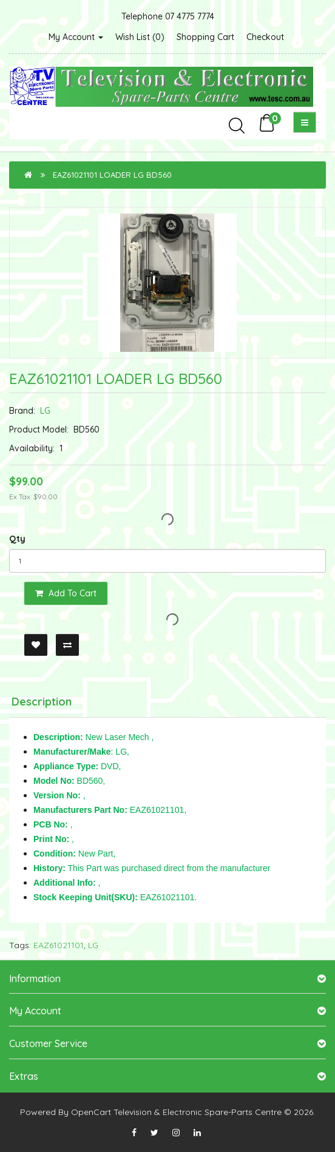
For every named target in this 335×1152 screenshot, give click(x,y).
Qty (17, 538)
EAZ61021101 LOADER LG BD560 (112, 175)
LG (45, 410)
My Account (76, 37)
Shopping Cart (205, 37)
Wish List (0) (139, 37)
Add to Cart (65, 593)
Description (42, 702)
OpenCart (91, 1112)
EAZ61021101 (58, 945)
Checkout (265, 37)
